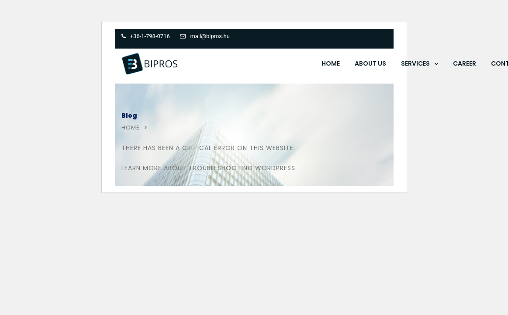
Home (330, 63)
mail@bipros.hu (209, 36)
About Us (370, 63)
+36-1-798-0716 (150, 36)
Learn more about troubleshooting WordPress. (209, 168)
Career (464, 63)
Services (415, 63)
